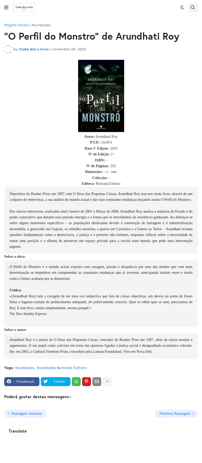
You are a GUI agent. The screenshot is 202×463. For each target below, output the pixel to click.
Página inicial (16, 25)
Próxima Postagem (174, 413)
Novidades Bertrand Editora (62, 368)
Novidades (41, 25)
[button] (6, 7)
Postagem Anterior (27, 413)
